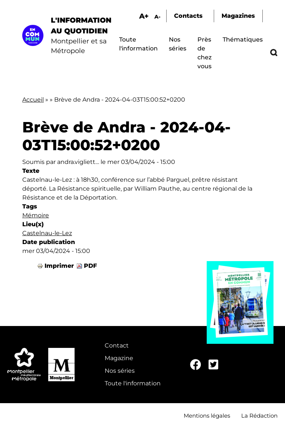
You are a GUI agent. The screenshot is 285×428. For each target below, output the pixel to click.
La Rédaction (259, 415)
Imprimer (59, 265)
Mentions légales (207, 415)
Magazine (119, 358)
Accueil (33, 99)
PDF (90, 265)
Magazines (238, 15)
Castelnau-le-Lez (47, 233)
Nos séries (120, 370)
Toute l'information (133, 383)
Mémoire (35, 215)
